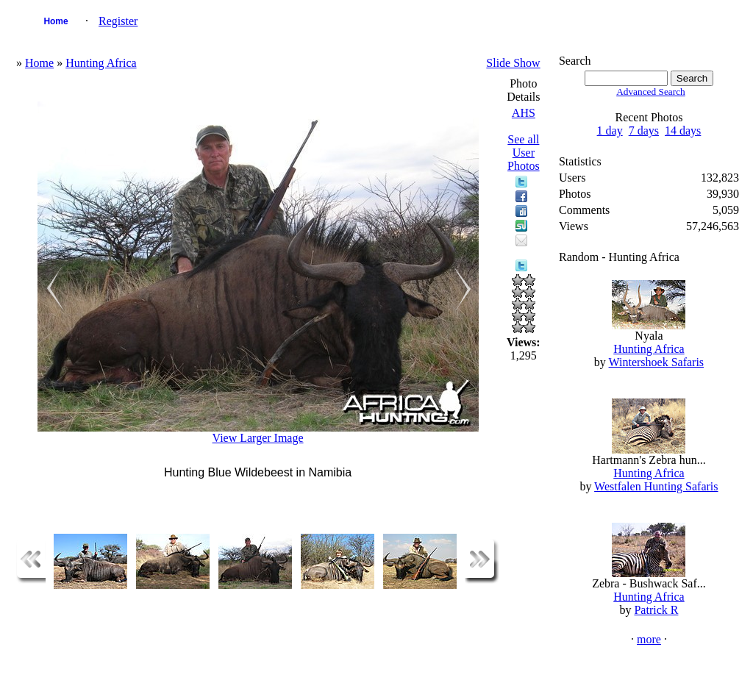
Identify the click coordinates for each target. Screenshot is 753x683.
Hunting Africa (100, 63)
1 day (610, 130)
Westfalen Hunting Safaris (656, 486)
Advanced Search (650, 91)
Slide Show (513, 63)
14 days (683, 130)
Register (118, 21)
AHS (523, 113)
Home (55, 21)
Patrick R (656, 610)
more (649, 639)
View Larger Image (258, 438)
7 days (644, 130)
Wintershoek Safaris (656, 362)
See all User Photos (523, 152)
